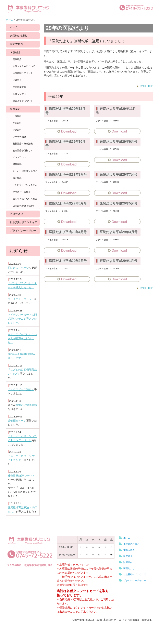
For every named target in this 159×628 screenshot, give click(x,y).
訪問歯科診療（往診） (24, 205)
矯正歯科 (17, 178)
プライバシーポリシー (23, 230)
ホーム (14, 27)
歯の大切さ (16, 43)
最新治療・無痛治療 (23, 143)
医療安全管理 (19, 94)
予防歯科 (17, 123)
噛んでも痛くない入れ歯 (25, 199)
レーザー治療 (19, 136)
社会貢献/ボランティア (23, 222)
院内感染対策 (19, 87)
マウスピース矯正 (21, 192)
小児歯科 (17, 130)
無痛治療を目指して (23, 150)
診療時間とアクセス (23, 73)
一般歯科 (17, 116)
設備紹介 (17, 80)
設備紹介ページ (17, 420)
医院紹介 (15, 52)
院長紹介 (17, 59)
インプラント (19, 157)
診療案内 (15, 108)
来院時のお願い (19, 35)
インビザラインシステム (25, 185)
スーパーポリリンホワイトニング (26, 171)
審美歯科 (17, 164)
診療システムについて (24, 66)
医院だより (16, 213)
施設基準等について (23, 100)
